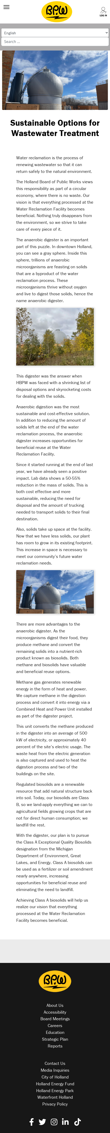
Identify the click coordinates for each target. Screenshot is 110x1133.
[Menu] (5, 7)
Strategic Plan (55, 1039)
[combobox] (55, 41)
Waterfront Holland (55, 1097)
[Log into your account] (100, 7)
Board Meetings (55, 1018)
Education (55, 1032)
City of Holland (55, 1077)
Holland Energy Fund (55, 1083)
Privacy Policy (55, 1104)
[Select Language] (55, 32)
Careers (55, 1025)
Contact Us (55, 1063)
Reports (55, 1046)
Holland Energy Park (55, 1090)
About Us (55, 1005)
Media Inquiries (55, 1070)
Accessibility (55, 1012)
